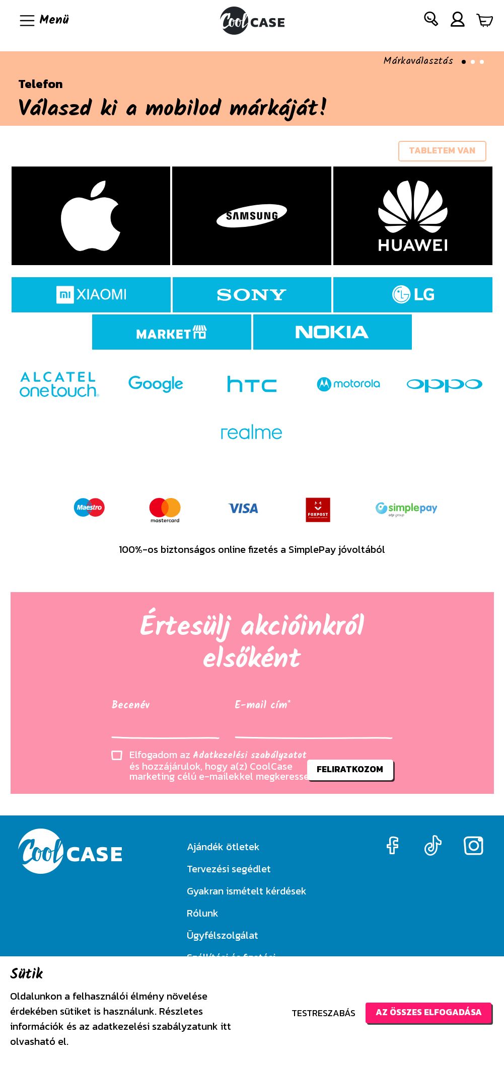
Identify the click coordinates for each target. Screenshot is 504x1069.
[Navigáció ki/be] (43, 21)
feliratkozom (349, 771)
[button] (431, 21)
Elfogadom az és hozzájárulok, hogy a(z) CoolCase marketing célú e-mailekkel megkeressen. (223, 767)
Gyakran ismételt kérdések (247, 890)
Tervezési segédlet (229, 868)
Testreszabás (319, 1013)
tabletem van (441, 151)
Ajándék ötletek (223, 846)
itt (226, 1026)
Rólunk (203, 913)
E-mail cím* (263, 707)
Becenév (130, 707)
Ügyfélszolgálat (222, 935)
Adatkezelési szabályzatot (250, 757)
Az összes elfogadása (426, 1012)
